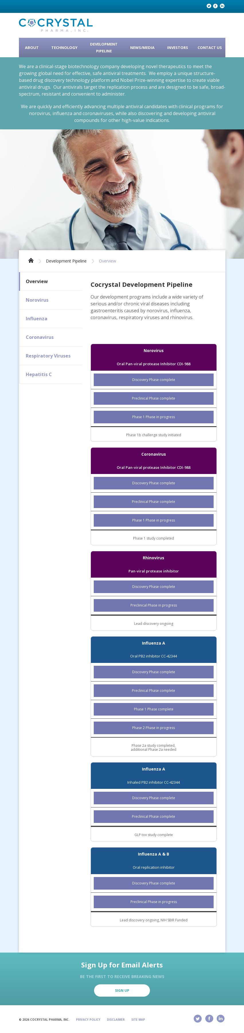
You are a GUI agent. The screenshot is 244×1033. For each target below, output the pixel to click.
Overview (107, 261)
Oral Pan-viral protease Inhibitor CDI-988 (153, 363)
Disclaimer (116, 1020)
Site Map (138, 1020)
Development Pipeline (104, 48)
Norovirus (37, 300)
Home (31, 260)
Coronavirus (40, 337)
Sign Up (122, 990)
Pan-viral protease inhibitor (153, 571)
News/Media (142, 47)
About (32, 47)
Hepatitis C (39, 374)
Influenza (36, 318)
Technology (64, 47)
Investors (177, 47)
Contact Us (210, 47)
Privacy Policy (88, 1020)
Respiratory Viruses (48, 356)
